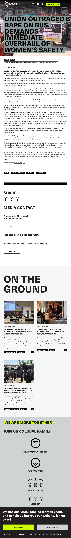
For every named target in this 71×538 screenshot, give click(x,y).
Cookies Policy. (55, 534)
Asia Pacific (41, 172)
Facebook (35, 479)
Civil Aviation (42, 350)
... (32, 352)
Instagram (35, 485)
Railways (7, 409)
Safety (23, 409)
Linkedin (30, 485)
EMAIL (12, 226)
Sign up (12, 251)
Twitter (30, 479)
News (12, 59)
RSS (41, 485)
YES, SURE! (18, 527)
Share (10, 192)
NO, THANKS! (52, 527)
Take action (52, 4)
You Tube (41, 479)
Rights (52, 350)
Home (6, 59)
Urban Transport (17, 172)
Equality (30, 172)
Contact (35, 464)
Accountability (10, 352)
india (6, 172)
